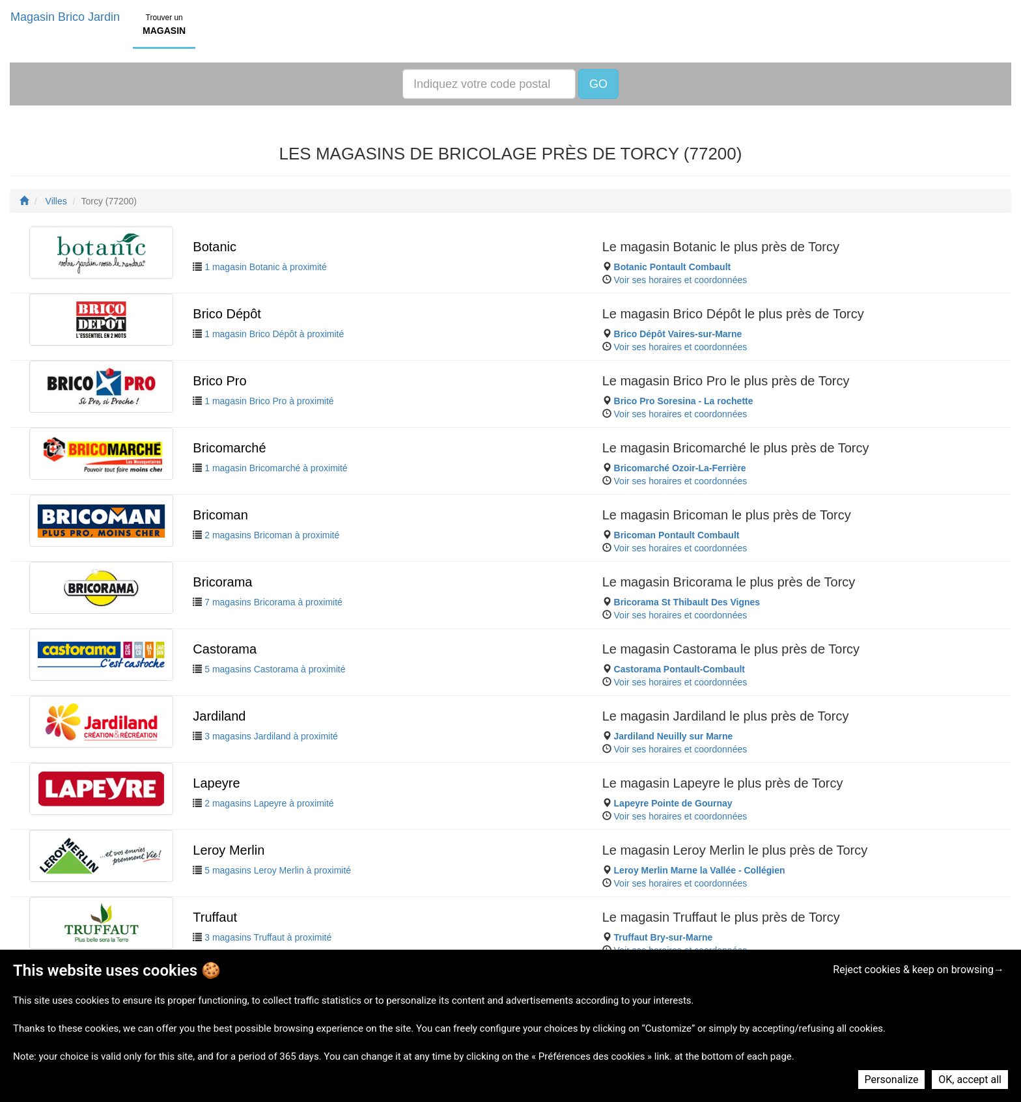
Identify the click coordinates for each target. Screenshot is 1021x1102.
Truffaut (215, 917)
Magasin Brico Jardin (65, 16)
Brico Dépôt (227, 314)
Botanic (214, 247)
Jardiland (219, 716)
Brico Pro (219, 381)
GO (598, 83)
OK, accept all (969, 1079)
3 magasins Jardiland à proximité (271, 736)
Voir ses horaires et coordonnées (681, 280)
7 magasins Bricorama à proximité (273, 602)
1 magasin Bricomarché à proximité (275, 468)
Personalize (892, 1079)
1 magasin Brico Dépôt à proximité (274, 334)
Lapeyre (216, 783)
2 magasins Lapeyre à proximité (268, 803)
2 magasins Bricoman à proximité (271, 535)
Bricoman (220, 515)
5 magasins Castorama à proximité (274, 669)
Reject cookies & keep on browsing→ (918, 969)
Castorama (225, 649)
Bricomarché (229, 448)
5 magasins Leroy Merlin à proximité (277, 870)
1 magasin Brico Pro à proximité (268, 401)
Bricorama (222, 582)
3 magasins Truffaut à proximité (267, 937)
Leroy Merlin (228, 850)
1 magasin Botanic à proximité (265, 267)
